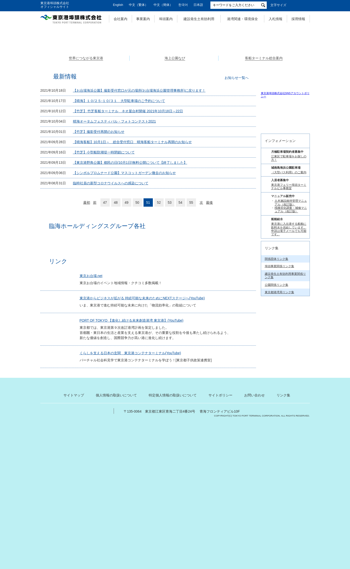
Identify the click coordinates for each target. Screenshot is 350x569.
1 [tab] (169, 127)
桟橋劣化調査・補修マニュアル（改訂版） (291, 384)
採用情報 (298, 19)
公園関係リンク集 (276, 460)
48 (116, 287)
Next (309, 75)
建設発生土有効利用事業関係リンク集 (285, 450)
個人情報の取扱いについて (116, 540)
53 (170, 287)
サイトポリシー (220, 540)
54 (180, 287)
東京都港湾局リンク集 (279, 467)
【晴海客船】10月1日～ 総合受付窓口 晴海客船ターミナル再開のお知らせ (132, 226)
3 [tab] (180, 127)
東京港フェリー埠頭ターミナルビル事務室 (288, 361)
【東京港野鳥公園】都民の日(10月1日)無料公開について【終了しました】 (130, 247)
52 (159, 287)
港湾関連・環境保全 (242, 19)
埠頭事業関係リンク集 (279, 441)
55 (191, 287)
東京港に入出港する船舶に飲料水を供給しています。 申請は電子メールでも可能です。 (288, 404)
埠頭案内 (166, 19)
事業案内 (143, 19)
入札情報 (275, 19)
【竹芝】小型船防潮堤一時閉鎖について (104, 237)
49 (127, 287)
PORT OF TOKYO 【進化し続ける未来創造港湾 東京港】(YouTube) (134, 427)
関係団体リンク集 (276, 434)
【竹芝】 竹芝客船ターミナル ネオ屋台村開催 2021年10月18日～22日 (128, 196)
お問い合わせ (254, 540)
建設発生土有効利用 (198, 19)
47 (105, 287)
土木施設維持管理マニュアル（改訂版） (291, 377)
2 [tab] (175, 127)
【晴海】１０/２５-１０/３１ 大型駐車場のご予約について (119, 185)
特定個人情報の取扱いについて (173, 540)
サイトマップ (73, 540)
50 (137, 287)
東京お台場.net (93, 370)
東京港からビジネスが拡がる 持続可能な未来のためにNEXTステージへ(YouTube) (144, 397)
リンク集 (283, 540)
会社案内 (120, 19)
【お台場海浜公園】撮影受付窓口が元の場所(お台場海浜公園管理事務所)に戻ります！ (139, 175)
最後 (209, 287)
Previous (40, 75)
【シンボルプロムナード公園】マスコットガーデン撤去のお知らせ (124, 257)
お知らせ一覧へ (237, 162)
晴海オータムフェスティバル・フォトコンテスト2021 (114, 206)
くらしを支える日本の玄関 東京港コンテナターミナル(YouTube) (132, 459)
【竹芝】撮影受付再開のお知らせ (98, 216)
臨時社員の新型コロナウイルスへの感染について (110, 268)
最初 (86, 287)
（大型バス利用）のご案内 (288, 347)
